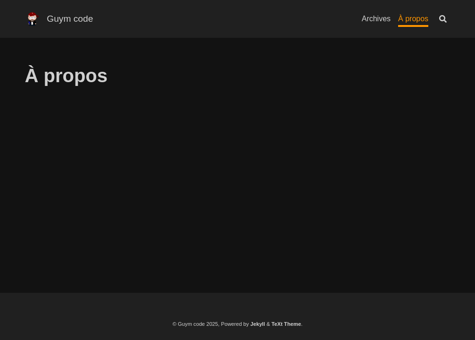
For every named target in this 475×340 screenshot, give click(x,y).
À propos (413, 19)
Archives (376, 19)
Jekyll (257, 324)
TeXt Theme (286, 324)
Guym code (70, 19)
